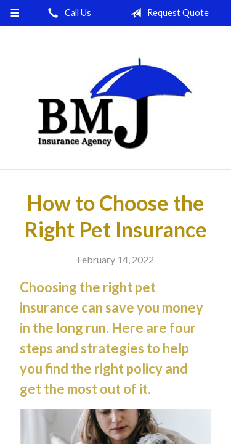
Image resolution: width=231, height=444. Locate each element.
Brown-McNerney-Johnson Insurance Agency (116, 103)
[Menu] (15, 13)
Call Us (67, 13)
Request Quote (167, 13)
